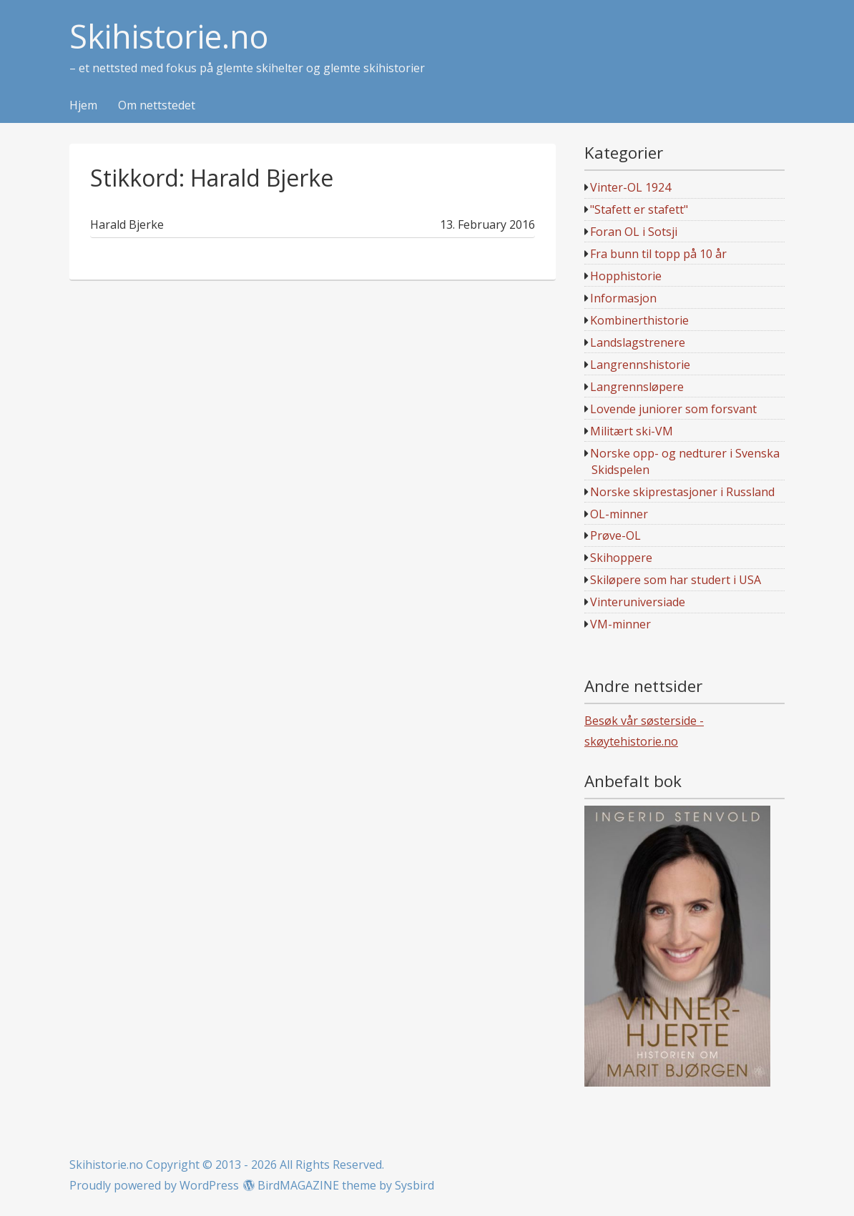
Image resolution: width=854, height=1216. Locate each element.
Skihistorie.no (168, 37)
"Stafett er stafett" (639, 209)
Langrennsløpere (637, 387)
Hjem (83, 106)
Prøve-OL (615, 535)
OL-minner (619, 514)
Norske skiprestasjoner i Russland (682, 492)
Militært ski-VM (631, 431)
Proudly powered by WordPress (154, 1185)
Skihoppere (621, 557)
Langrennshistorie (640, 364)
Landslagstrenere (637, 342)
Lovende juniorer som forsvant (673, 409)
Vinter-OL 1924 (630, 187)
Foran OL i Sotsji (633, 231)
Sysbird (414, 1185)
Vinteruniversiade (637, 602)
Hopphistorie (626, 276)
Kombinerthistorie (639, 320)
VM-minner (620, 624)
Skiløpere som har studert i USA (675, 580)
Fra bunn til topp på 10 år (658, 254)
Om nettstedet (156, 106)
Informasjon (623, 298)
